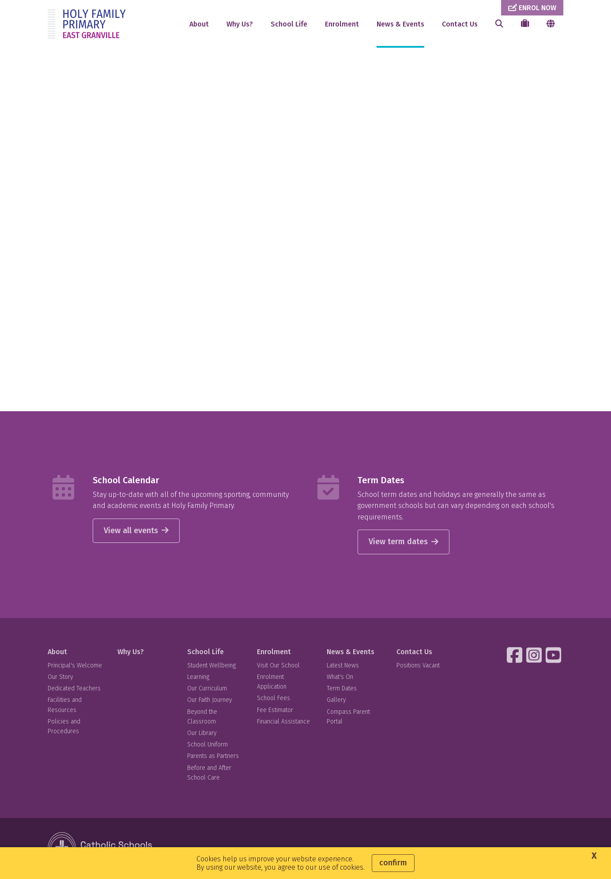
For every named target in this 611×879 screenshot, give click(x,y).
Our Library (201, 733)
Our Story (60, 677)
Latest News (343, 665)
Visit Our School (278, 665)
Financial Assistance (283, 721)
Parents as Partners (213, 756)
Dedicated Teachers (74, 688)
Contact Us (460, 24)
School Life (289, 24)
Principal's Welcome (75, 665)
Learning (198, 677)
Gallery (336, 700)
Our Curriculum (207, 688)
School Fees (273, 698)
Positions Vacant (418, 665)
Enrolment (342, 24)
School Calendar (126, 480)
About (199, 24)
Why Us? (239, 24)
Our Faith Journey (209, 700)
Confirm (393, 863)
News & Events (400, 24)
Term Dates (381, 480)
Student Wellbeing (211, 665)
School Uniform (207, 744)
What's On (340, 677)
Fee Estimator (275, 710)
